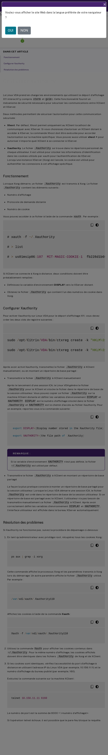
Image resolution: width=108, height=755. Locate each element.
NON (24, 30)
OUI (10, 30)
